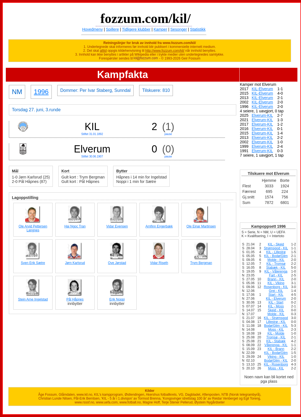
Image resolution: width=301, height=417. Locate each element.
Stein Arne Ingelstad (33, 299)
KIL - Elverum (276, 299)
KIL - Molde (276, 333)
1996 (41, 91)
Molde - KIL (276, 260)
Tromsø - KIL (276, 337)
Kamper (160, 29)
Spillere (112, 29)
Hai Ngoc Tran (75, 226)
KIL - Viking (276, 283)
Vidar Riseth (159, 263)
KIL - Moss (276, 306)
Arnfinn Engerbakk (159, 226)
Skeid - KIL (276, 310)
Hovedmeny (92, 29)
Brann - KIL (276, 279)
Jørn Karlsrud (75, 263)
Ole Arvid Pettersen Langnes (33, 228)
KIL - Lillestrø (276, 252)
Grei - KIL (276, 291)
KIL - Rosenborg (276, 364)
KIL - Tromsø (276, 264)
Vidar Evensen (117, 226)
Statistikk (198, 29)
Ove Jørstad (117, 263)
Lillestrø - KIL (276, 322)
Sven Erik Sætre (33, 263)
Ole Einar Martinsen (201, 226)
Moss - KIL (276, 329)
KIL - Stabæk (276, 341)
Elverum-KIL (262, 115)
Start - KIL (275, 295)
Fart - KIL (276, 275)
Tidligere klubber (136, 29)
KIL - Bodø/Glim (276, 256)
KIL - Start (276, 302)
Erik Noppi (116, 299)
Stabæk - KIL (276, 268)
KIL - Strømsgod (276, 318)
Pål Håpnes (75, 299)
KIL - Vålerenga (275, 271)
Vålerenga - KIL (275, 345)
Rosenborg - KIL (276, 287)
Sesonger (178, 29)
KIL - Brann (276, 349)
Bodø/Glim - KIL (276, 326)
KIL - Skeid (276, 244)
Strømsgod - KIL (276, 248)
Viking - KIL (276, 357)
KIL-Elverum (262, 89)
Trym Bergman (201, 263)
